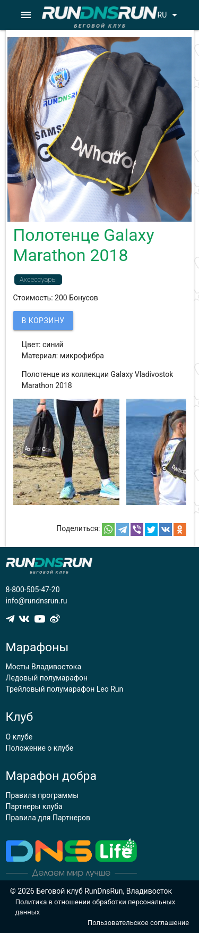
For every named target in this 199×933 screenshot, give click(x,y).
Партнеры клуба (34, 806)
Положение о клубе (40, 748)
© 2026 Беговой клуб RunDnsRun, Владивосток (91, 891)
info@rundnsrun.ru (36, 600)
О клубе (19, 737)
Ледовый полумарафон (47, 678)
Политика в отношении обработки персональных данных (95, 907)
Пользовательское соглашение (138, 923)
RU (169, 15)
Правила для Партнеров (48, 817)
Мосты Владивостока (44, 666)
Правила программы (42, 795)
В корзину (43, 320)
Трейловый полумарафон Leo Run (65, 689)
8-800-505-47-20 (33, 589)
